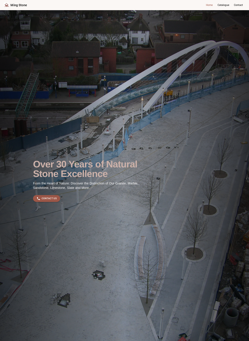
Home (209, 5)
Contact (238, 5)
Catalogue (223, 5)
